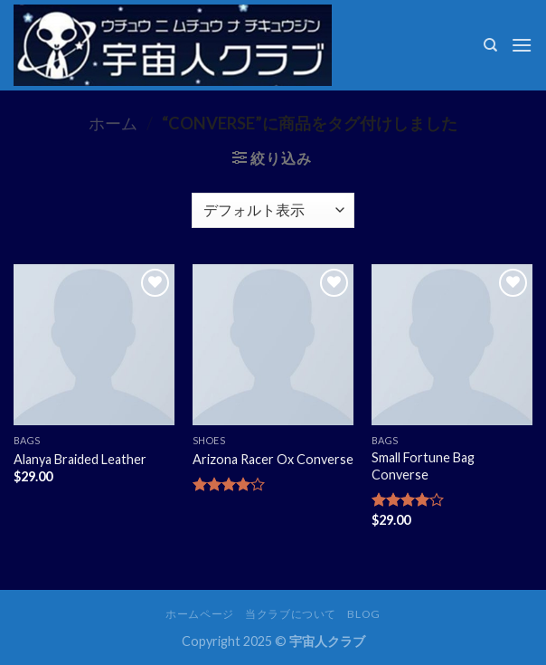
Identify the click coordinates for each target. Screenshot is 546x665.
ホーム (113, 123)
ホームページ (199, 614)
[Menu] (521, 45)
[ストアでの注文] (272, 210)
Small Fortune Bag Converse (423, 466)
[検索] (490, 45)
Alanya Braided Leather (80, 459)
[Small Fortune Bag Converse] (452, 344)
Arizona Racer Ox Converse (273, 459)
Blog (363, 614)
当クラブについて (290, 614)
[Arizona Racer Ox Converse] (273, 344)
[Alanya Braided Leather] (94, 344)
